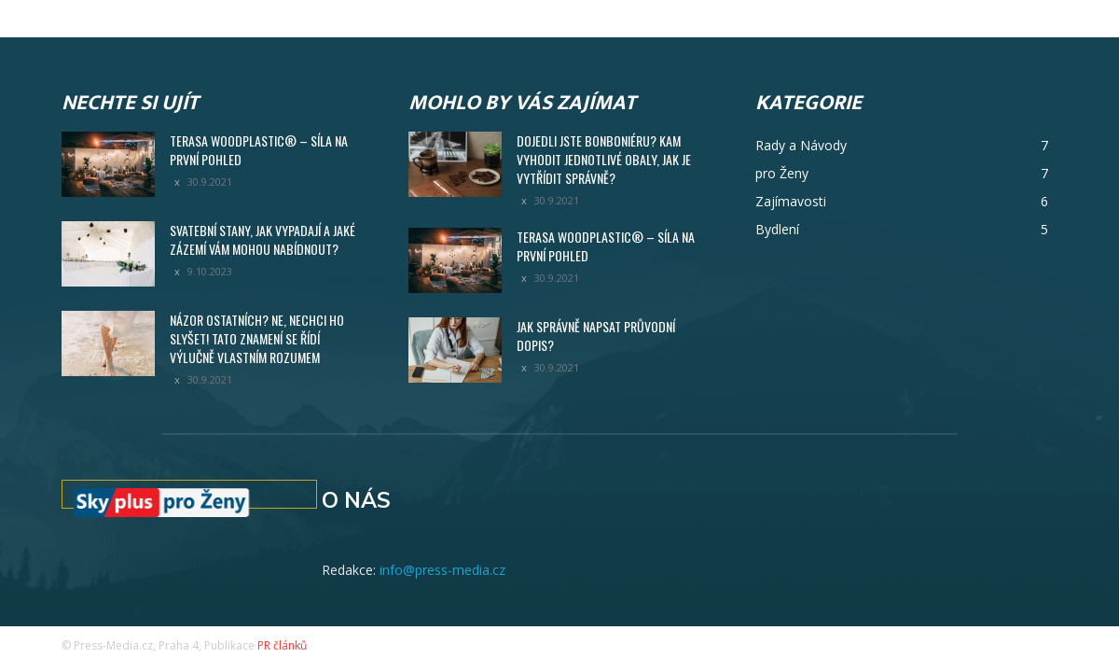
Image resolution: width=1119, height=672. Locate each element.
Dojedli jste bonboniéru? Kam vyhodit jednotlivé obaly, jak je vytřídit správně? (604, 159)
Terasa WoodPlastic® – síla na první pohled (259, 150)
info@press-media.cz (442, 570)
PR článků (282, 645)
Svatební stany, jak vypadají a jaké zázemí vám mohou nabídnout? (262, 239)
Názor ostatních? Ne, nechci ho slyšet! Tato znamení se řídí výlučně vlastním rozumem (257, 338)
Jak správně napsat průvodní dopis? (596, 335)
